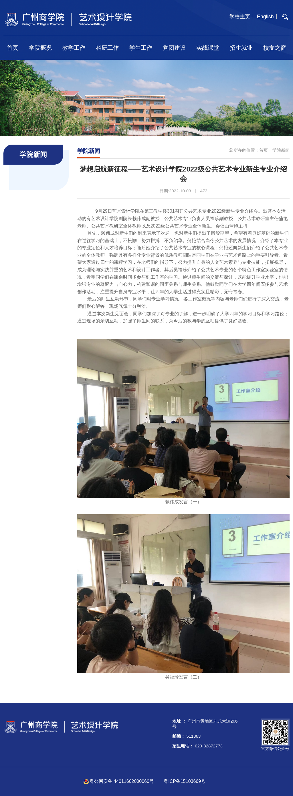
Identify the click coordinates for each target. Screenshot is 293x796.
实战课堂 (207, 48)
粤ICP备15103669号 (184, 781)
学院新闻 (281, 150)
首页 (12, 48)
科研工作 (107, 48)
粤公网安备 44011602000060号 (122, 781)
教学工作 (73, 48)
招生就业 (241, 48)
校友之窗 (274, 48)
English (265, 16)
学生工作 (140, 48)
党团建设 (174, 48)
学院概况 (40, 48)
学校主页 (239, 16)
